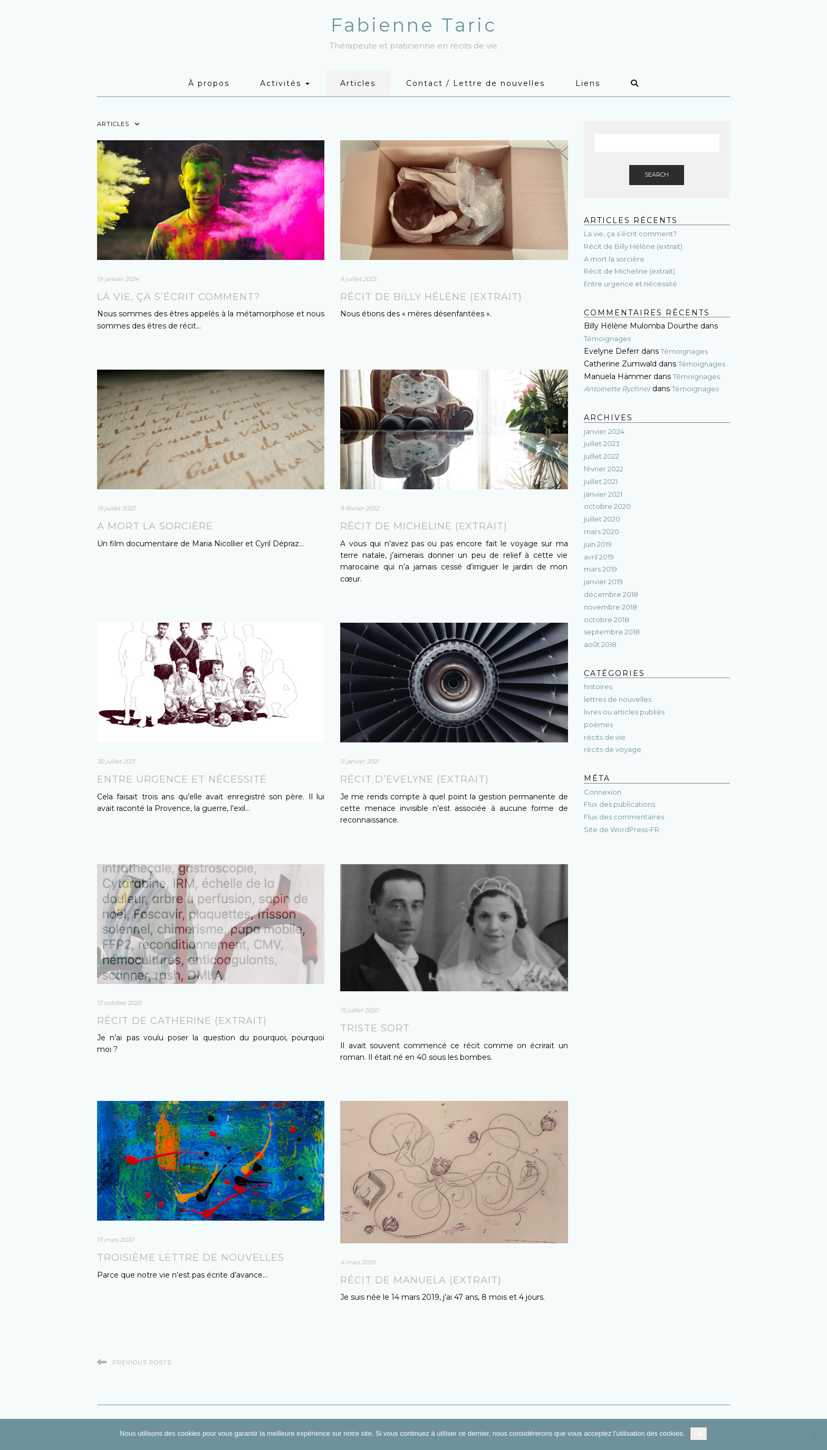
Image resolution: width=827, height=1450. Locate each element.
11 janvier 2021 (359, 761)
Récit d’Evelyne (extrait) (414, 779)
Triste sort (375, 1028)
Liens (587, 83)
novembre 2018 (610, 607)
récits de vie (605, 737)
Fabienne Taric (414, 25)
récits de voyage (612, 749)
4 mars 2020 (357, 1262)
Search (657, 174)
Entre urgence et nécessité (182, 779)
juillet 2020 (602, 519)
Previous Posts (141, 1362)
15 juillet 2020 (359, 1010)
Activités (285, 83)
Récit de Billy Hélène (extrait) (431, 297)
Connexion (602, 792)
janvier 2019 (603, 581)
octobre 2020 (607, 506)
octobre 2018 (606, 619)
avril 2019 (599, 557)
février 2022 (603, 469)
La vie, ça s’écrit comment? (178, 297)
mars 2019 (600, 569)
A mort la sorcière (155, 526)
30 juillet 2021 (116, 761)
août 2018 (600, 644)
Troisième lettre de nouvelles (190, 1257)
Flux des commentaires (624, 817)
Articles (358, 83)
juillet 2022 (601, 456)
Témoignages (607, 338)
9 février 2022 (359, 508)
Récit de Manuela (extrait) (421, 1280)
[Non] (814, 1434)
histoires (598, 686)
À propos (208, 83)
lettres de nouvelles (617, 699)
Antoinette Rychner (617, 388)
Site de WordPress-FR (621, 829)
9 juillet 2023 (358, 279)
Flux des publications (619, 804)
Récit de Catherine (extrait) (182, 1021)
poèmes (598, 724)
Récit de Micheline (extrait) (423, 526)
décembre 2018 (611, 594)
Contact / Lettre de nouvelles (475, 83)
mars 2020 (601, 531)
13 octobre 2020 (119, 1003)
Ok (698, 1433)
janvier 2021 (603, 494)
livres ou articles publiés (624, 712)
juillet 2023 (602, 443)
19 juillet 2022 (116, 508)
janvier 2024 (604, 431)
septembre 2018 (612, 631)
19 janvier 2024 (118, 279)
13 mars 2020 (115, 1239)
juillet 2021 (601, 481)
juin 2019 (598, 544)
